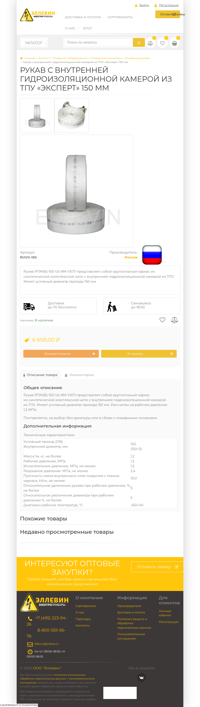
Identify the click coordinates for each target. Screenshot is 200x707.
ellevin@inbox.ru (46, 644)
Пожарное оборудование (70, 58)
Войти (142, 5)
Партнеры (83, 619)
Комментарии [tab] (79, 375)
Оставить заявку (170, 14)
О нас (70, 28)
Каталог (33, 43)
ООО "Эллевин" (47, 668)
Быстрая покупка (69, 354)
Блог (87, 28)
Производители (129, 606)
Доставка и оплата (83, 17)
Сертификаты (120, 17)
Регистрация (166, 5)
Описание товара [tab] (40, 375)
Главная (27, 58)
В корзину (150, 354)
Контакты (83, 625)
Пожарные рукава (137, 58)
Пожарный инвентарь (106, 58)
